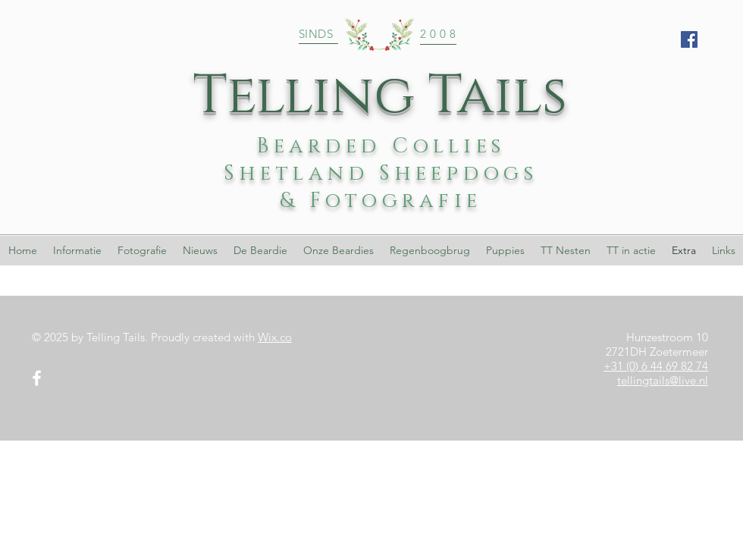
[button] (338, 250)
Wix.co (275, 337)
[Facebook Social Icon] (689, 39)
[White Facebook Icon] (37, 378)
